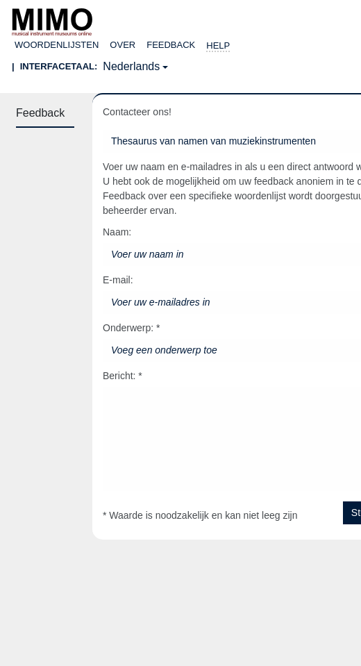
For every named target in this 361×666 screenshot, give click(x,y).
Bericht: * (122, 375)
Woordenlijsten (57, 45)
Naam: (117, 232)
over (122, 45)
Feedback (170, 45)
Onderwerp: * (131, 327)
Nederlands (131, 66)
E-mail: (118, 279)
